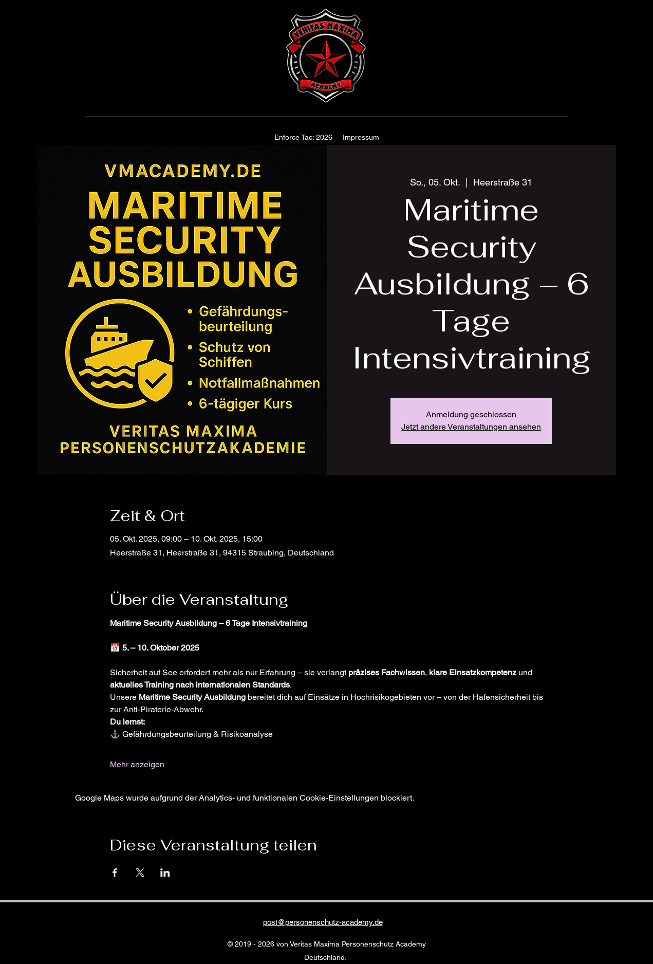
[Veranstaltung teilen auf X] (140, 872)
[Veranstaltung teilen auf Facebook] (115, 872)
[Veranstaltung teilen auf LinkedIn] (165, 872)
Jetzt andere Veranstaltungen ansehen (471, 427)
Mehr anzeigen (137, 764)
